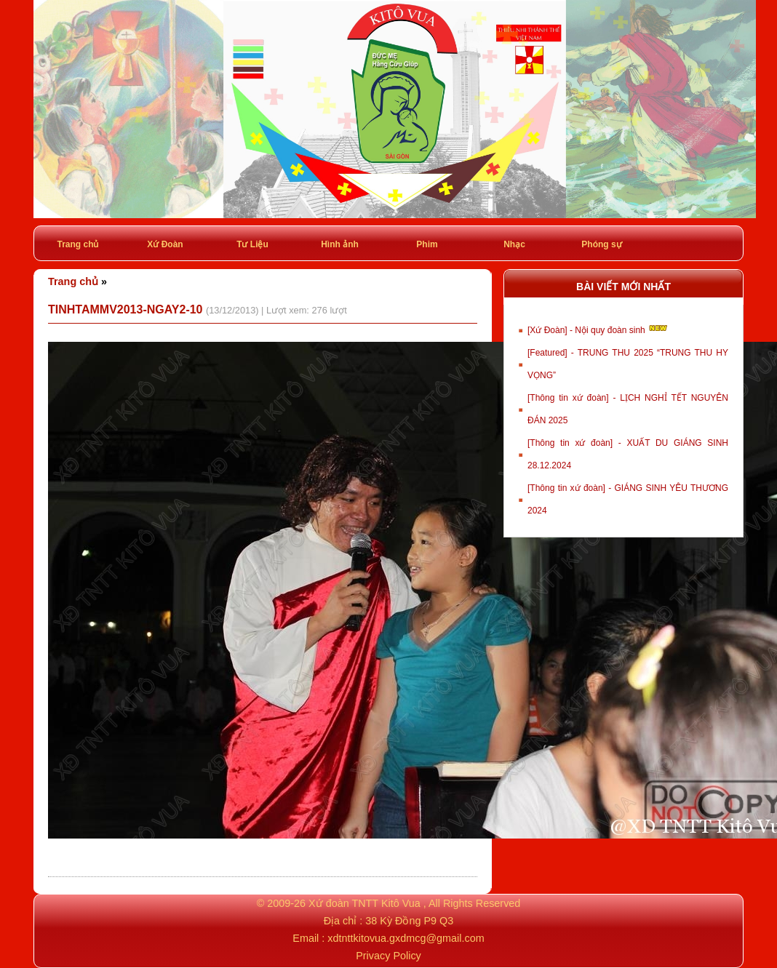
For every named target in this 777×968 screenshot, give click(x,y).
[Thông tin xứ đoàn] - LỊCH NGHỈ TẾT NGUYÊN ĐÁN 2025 (627, 409)
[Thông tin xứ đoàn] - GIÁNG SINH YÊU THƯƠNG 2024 (627, 499)
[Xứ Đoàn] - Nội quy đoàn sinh (598, 328)
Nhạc (514, 244)
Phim (426, 244)
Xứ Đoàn (165, 244)
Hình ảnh (340, 244)
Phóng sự (601, 244)
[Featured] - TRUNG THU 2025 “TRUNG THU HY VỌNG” (627, 364)
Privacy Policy (388, 955)
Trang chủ (77, 244)
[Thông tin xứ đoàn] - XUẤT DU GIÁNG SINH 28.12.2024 (627, 454)
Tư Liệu (252, 244)
